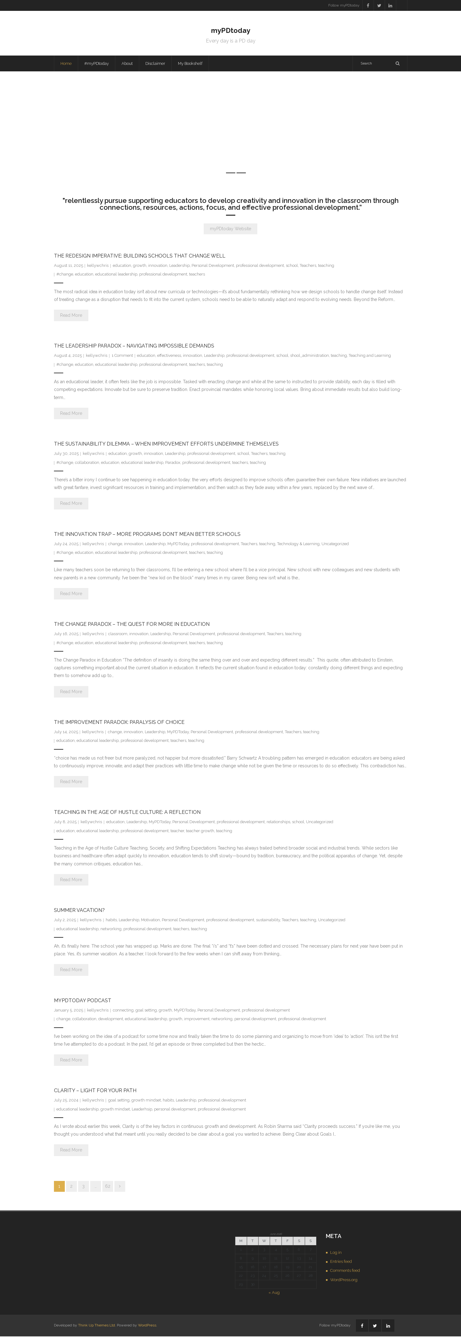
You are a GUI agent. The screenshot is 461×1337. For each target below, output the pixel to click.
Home (66, 64)
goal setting (146, 1010)
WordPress (147, 1326)
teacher (177, 831)
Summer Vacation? (79, 911)
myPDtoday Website (230, 229)
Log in (336, 1253)
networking (111, 929)
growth (139, 266)
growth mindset (146, 1100)
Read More (71, 315)
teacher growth (200, 831)
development (110, 1019)
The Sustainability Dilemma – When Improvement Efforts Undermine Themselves (166, 444)
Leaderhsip (142, 1109)
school (292, 266)
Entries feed (341, 1262)
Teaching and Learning (370, 356)
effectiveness (169, 356)
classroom (117, 634)
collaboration (87, 463)
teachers (197, 275)
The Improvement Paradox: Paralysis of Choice (119, 723)
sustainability (268, 920)
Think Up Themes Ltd (96, 1326)
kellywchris (98, 266)
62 (107, 1186)
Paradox (172, 463)
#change (64, 275)
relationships (278, 822)
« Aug (274, 1293)
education (122, 266)
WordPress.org (343, 1280)
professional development (260, 266)
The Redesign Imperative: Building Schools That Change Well (139, 256)
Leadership (179, 266)
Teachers (308, 266)
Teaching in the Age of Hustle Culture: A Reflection (127, 813)
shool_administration (309, 356)
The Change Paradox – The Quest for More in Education (132, 625)
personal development (255, 1019)
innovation (157, 266)
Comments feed (345, 1271)
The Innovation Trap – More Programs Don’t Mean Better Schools (147, 535)
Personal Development (213, 266)
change (115, 544)
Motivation (150, 920)
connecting (123, 1010)
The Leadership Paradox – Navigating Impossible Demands (134, 346)
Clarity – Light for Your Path (95, 1091)
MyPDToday (178, 544)
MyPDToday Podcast (82, 1001)
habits (111, 920)
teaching (326, 266)
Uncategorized (335, 544)
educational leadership (116, 275)
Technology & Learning (298, 544)
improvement (197, 1019)
